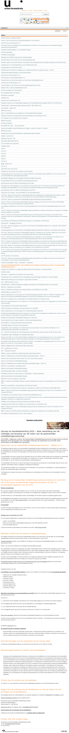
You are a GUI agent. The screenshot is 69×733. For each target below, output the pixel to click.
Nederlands (57, 30)
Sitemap (30, 10)
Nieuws (3, 35)
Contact (45, 10)
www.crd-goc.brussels (21, 500)
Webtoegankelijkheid (38, 10)
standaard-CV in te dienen (52, 695)
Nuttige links (24, 10)
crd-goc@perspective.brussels (30, 707)
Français (65, 30)
